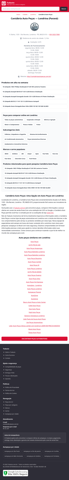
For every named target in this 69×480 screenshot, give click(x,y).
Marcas (7, 408)
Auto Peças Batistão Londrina (34, 252)
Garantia (8, 379)
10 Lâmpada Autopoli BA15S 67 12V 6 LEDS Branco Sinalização (22, 92)
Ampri (29, 154)
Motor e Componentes (12, 124)
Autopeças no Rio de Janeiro (32, 451)
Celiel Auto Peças (34, 306)
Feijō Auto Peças (34, 312)
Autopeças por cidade (12, 414)
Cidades (25, 14)
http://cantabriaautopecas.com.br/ (39, 76)
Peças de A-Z (9, 402)
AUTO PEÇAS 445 (34, 245)
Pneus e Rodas (28, 124)
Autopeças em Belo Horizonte (14, 456)
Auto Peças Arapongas (34, 248)
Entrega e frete (9, 373)
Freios (38, 124)
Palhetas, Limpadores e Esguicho (15, 134)
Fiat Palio (46, 154)
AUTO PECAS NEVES (34, 272)
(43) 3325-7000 (54, 34)
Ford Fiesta (32, 159)
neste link (50, 213)
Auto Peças (34, 242)
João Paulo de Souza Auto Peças (34, 319)
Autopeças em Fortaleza (51, 456)
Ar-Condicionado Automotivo (14, 139)
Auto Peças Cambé (34, 262)
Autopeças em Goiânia (33, 456)
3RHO (6, 154)
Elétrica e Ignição (49, 120)
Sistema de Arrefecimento (38, 134)
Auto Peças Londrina (34, 269)
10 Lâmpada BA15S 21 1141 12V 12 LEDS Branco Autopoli (21, 101)
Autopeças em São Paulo (12, 451)
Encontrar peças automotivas (34, 339)
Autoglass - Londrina (34, 285)
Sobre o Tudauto (10, 352)
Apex (37, 154)
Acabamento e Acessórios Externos (16, 144)
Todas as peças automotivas (14, 120)
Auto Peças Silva (34, 279)
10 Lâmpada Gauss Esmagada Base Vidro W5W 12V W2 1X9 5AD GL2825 (25, 106)
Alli (23, 154)
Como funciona (10, 355)
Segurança (8, 370)
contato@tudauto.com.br (10, 424)
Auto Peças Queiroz (34, 275)
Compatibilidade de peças (13, 367)
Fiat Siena (8, 159)
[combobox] (30, 9)
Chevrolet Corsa (20, 159)
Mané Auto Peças (34, 329)
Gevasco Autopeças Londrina (34, 316)
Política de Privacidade (12, 387)
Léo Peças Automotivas (34, 322)
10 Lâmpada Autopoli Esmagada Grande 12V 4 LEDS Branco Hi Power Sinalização (29, 96)
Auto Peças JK (34, 265)
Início (18, 14)
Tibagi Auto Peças (34, 333)
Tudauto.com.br (19, 208)
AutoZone (34, 295)
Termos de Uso (9, 390)
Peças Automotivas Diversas (36, 139)
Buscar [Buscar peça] (64, 9)
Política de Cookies (11, 393)
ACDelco (15, 154)
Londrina (33, 14)
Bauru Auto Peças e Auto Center (34, 302)
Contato (7, 358)
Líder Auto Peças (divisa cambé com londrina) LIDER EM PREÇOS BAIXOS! (34, 326)
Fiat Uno (55, 154)
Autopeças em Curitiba (52, 451)
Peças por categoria (11, 405)
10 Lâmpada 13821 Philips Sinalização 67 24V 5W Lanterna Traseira (24, 87)
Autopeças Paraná (34, 292)
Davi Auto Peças (34, 309)
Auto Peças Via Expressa (34, 282)
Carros (7, 411)
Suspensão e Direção (33, 120)
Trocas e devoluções (11, 376)
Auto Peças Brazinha (34, 258)
